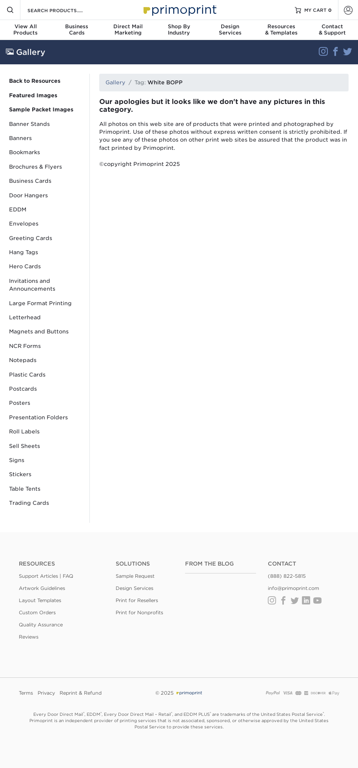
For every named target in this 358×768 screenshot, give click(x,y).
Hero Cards (25, 266)
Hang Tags (23, 252)
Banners (20, 138)
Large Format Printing (40, 303)
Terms (26, 693)
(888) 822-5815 (287, 576)
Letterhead (25, 317)
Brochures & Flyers (35, 167)
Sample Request (135, 576)
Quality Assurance (41, 625)
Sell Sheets (24, 446)
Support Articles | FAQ (46, 576)
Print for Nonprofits (139, 612)
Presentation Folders (38, 417)
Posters (19, 403)
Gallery (115, 82)
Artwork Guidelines (42, 588)
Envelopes (23, 223)
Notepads (22, 360)
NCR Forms (25, 346)
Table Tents (24, 489)
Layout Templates (40, 600)
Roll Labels (24, 431)
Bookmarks (24, 152)
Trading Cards (29, 503)
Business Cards (30, 181)
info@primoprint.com (293, 588)
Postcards (23, 389)
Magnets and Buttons (39, 331)
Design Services (134, 588)
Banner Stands (29, 124)
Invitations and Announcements (32, 285)
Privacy (46, 693)
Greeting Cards (30, 238)
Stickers (20, 474)
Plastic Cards (27, 374)
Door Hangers (28, 195)
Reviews (28, 637)
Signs (16, 460)
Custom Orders (37, 612)
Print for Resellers (137, 600)
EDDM (17, 209)
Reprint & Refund (81, 693)
